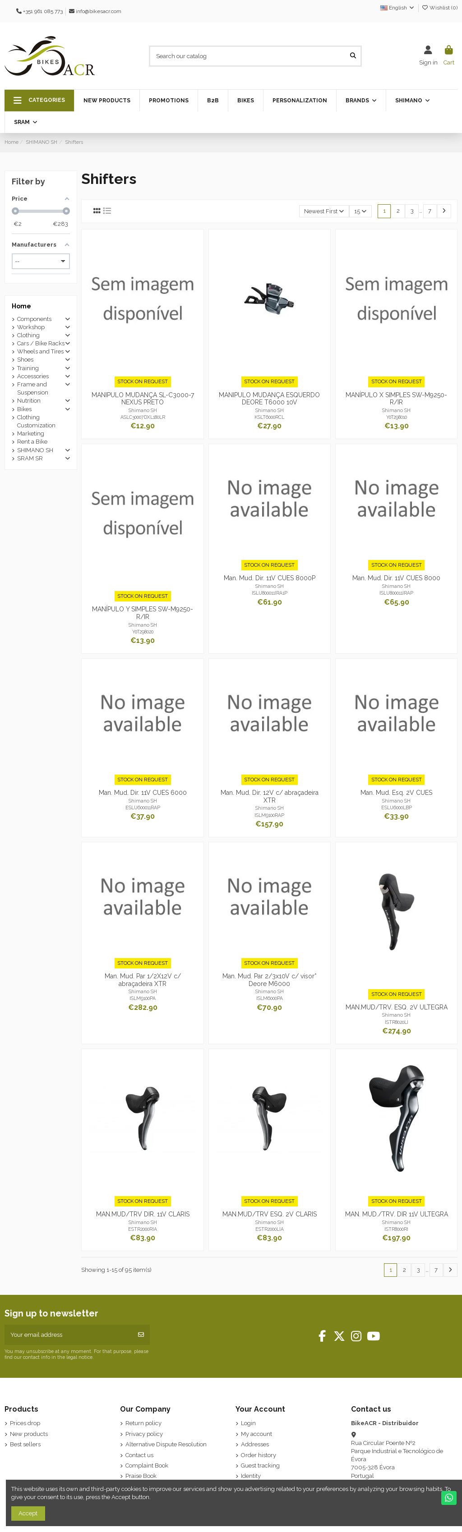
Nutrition (29, 400)
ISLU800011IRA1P (269, 593)
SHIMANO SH (35, 450)
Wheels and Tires (40, 351)
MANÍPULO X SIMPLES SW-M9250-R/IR (396, 398)
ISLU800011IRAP (396, 593)
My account (256, 1434)
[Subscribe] (141, 1335)
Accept (27, 1513)
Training (28, 368)
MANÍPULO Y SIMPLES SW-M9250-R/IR (142, 612)
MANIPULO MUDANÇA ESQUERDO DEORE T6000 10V (269, 398)
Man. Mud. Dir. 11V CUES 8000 (396, 578)
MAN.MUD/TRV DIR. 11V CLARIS (142, 1214)
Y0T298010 (396, 417)
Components (34, 319)
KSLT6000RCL (269, 417)
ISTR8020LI (396, 1022)
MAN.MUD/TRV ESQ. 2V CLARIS (269, 1214)
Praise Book (141, 1475)
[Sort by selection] (324, 211)
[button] (39, 100)
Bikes (24, 409)
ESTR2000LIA (269, 1229)
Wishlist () (439, 8)
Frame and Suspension (32, 388)
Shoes (25, 359)
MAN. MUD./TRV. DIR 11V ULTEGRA (396, 1214)
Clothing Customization (36, 421)
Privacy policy (144, 1434)
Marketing (30, 433)
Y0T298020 (142, 631)
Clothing (28, 335)
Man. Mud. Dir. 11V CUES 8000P (269, 578)
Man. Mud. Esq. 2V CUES (396, 792)
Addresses (255, 1444)
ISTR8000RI (396, 1229)
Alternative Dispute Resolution (166, 1444)
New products (29, 1434)
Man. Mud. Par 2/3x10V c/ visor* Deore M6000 (269, 979)
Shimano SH (143, 410)
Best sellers (25, 1444)
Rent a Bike (32, 441)
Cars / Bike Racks (41, 343)
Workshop (31, 327)
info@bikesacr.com (98, 11)
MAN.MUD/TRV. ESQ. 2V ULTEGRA (397, 1007)
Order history (258, 1455)
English (397, 8)
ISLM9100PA (142, 998)
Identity (251, 1475)
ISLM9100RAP (269, 815)
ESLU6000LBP (396, 807)
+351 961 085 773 (43, 11)
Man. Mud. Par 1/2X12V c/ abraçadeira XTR (143, 979)
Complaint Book (146, 1465)
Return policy (143, 1423)
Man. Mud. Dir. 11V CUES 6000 (143, 792)
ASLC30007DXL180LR (142, 417)
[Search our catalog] (353, 56)
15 (360, 211)
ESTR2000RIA (142, 1229)
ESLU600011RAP (142, 807)
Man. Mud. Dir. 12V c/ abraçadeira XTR (270, 796)
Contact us (139, 1455)
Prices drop (25, 1423)
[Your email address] (69, 1335)
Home (21, 306)
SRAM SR (30, 458)
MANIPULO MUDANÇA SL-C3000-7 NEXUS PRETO (143, 398)
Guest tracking (260, 1465)
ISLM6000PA (269, 998)
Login (248, 1423)
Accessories (33, 376)
